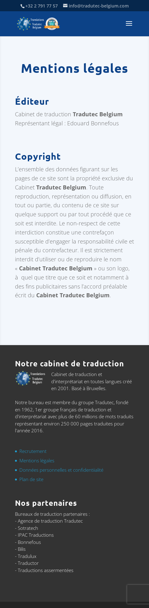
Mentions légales (36, 460)
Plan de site (31, 479)
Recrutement (33, 451)
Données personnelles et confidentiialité (61, 470)
